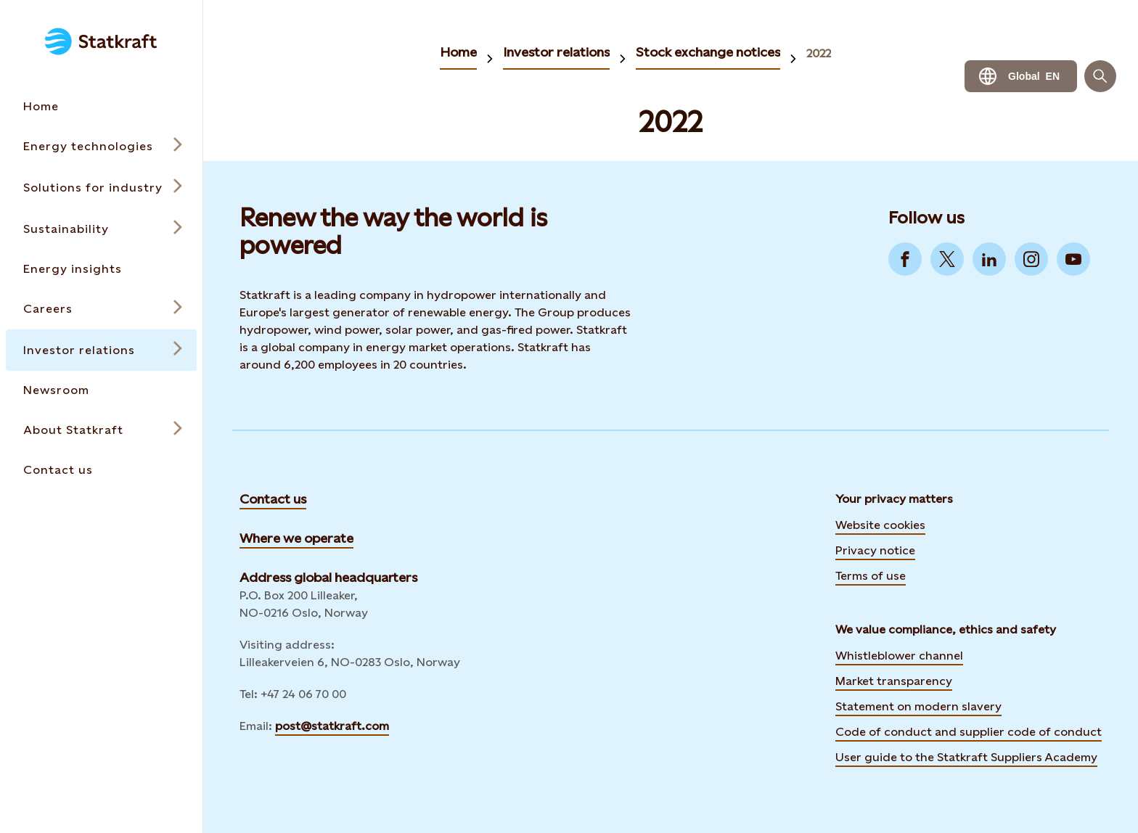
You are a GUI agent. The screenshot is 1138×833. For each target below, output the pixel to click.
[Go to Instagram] (1031, 259)
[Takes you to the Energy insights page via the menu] (101, 269)
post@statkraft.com (332, 726)
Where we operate (296, 538)
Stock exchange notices (708, 52)
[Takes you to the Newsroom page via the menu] (101, 390)
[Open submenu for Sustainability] (101, 229)
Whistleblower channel (899, 655)
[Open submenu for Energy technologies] (101, 146)
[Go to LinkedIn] (989, 259)
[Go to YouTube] (1073, 259)
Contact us (273, 498)
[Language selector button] (1021, 76)
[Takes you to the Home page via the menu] (101, 106)
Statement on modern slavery (918, 706)
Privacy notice (875, 550)
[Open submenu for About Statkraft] (101, 430)
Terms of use (870, 576)
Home (458, 52)
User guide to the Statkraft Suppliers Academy (966, 755)
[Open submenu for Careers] (101, 308)
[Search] (1100, 76)
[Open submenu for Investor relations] (101, 350)
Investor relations (556, 52)
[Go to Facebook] (905, 259)
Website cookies (880, 525)
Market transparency (893, 681)
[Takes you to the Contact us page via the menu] (101, 470)
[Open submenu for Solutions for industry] (101, 187)
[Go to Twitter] (947, 259)
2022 (818, 53)
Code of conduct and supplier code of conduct (968, 732)
